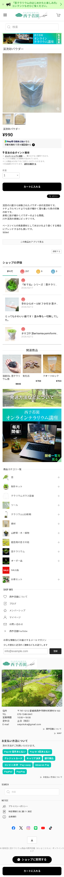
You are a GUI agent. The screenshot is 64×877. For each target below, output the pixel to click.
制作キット (17, 486)
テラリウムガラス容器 (22, 496)
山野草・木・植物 (20, 533)
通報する (56, 251)
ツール (14, 505)
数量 (5, 170)
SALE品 (15, 570)
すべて (10, 271)
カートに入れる (32, 186)
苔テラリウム (18, 551)
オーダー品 (17, 561)
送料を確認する (30, 164)
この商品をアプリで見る (32, 242)
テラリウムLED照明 (21, 514)
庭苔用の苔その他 (20, 542)
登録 (55, 651)
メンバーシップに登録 (14, 156)
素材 (13, 523)
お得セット (17, 579)
